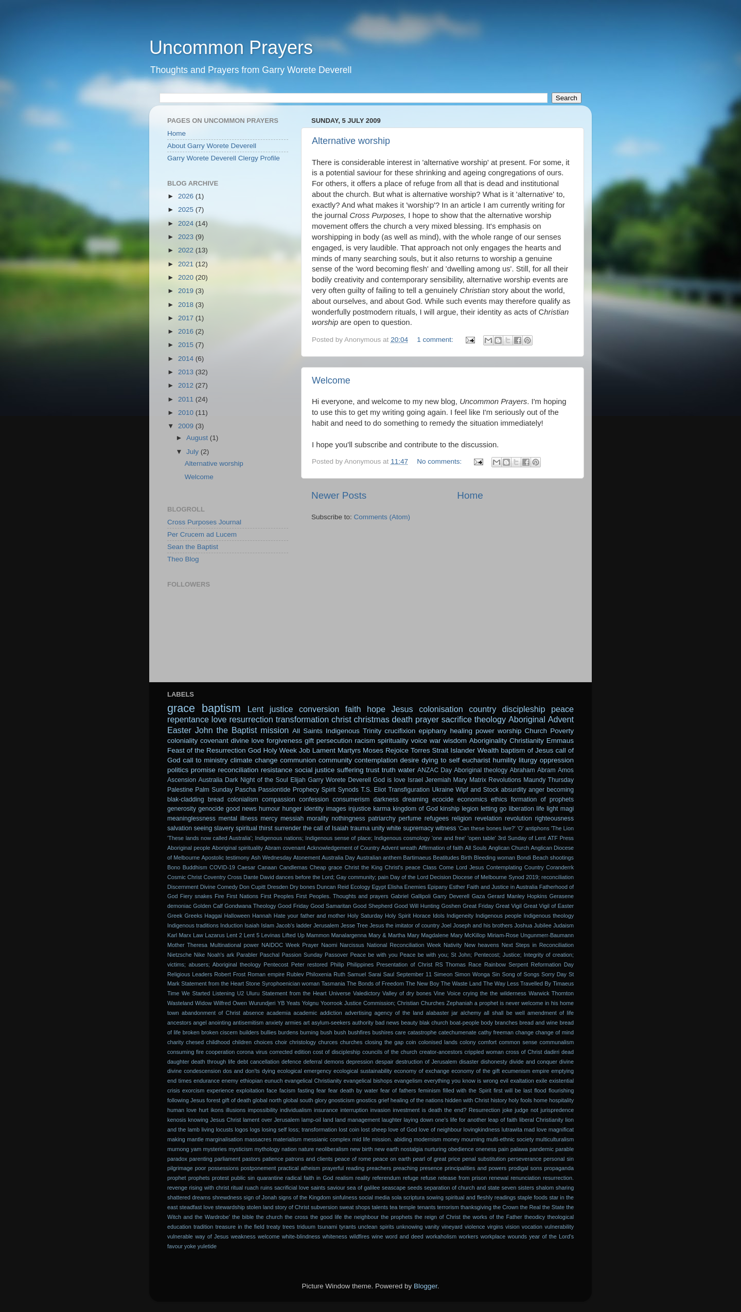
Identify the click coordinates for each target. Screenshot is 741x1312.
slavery (224, 828)
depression (359, 1062)
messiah (292, 818)
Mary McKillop (467, 935)
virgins (495, 1227)
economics (472, 799)
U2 (240, 993)
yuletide (207, 1246)
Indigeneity (460, 916)
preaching (405, 1168)
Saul (389, 974)
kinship (450, 808)
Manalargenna (349, 935)
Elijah (298, 779)
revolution (518, 818)
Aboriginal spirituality (237, 848)
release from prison (462, 1178)
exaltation (522, 1081)
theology (490, 719)
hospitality (561, 1100)
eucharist (476, 760)
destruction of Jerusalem (426, 1062)
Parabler (247, 955)
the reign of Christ (438, 1217)
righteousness (554, 818)
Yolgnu (310, 1003)
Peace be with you (373, 955)
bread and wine (538, 1022)
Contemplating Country (515, 867)
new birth (361, 1149)
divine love (247, 740)
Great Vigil (509, 906)
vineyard (452, 1227)
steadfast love (196, 1207)
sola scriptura (408, 1197)
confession (314, 799)
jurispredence (557, 1110)
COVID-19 (222, 867)
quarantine (270, 1178)
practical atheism (299, 1168)
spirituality (393, 740)
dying (268, 1071)
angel (199, 1022)
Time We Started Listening (201, 993)
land (328, 1120)
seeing (203, 828)
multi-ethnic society (510, 1139)
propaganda (559, 1168)
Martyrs (349, 750)
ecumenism (516, 1071)
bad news (387, 1022)
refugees (437, 818)
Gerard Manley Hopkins (517, 896)
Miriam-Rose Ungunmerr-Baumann (530, 935)
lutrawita (512, 1129)
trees (289, 1227)
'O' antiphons (533, 828)
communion (298, 760)
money (451, 1139)
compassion (278, 799)
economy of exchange (422, 1071)
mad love (535, 1129)
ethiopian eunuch (261, 1081)
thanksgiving (476, 1207)
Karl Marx (179, 935)
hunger (292, 808)
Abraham (522, 770)
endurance (206, 1081)
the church (269, 1217)
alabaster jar (442, 1013)
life (540, 808)
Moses (373, 750)
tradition (203, 1227)
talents (380, 1207)
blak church (433, 1022)
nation (288, 1149)
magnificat (561, 1129)
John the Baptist (226, 730)
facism (287, 1090)
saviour (336, 1188)
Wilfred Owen (230, 1003)
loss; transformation (312, 1129)
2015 (187, 345)
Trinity (372, 731)
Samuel (356, 974)
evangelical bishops (368, 1081)
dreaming (415, 799)
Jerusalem (326, 925)
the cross (296, 1217)
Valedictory (366, 993)
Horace (422, 916)
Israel (415, 779)
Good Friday (293, 906)
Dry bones (302, 887)
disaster (469, 1062)
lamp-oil (311, 1120)
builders (249, 1032)
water (406, 770)
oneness (486, 1149)
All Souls (476, 848)
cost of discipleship (336, 1052)
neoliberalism (332, 1149)
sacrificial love (291, 1188)
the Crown (505, 1207)
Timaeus (563, 983)
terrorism (448, 1207)
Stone (252, 983)
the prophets (396, 1217)
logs (255, 1129)
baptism (221, 708)
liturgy (528, 760)
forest (213, 1100)
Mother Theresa (187, 945)
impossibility (262, 1110)
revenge (177, 1188)
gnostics (366, 1100)
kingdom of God (415, 808)
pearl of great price (436, 1159)
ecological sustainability (362, 1071)
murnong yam (184, 1149)
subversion (324, 1207)
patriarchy (381, 818)
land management (357, 1120)
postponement (258, 1168)
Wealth (488, 750)
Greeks (193, 916)
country (482, 709)
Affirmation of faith (440, 848)
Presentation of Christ (405, 964)
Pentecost (275, 964)
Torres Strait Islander (443, 750)
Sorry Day (554, 974)
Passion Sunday (301, 955)
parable (564, 1149)
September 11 (414, 974)
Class (430, 867)
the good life (326, 1217)
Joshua (523, 925)
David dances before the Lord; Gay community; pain (324, 877)
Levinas (270, 935)
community (335, 760)
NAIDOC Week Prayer (290, 945)
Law (198, 935)
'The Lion (562, 828)
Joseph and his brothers (483, 925)
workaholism (441, 1236)
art (306, 1022)
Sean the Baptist (192, 547)
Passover (336, 955)
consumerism (350, 799)
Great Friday (478, 906)
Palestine (180, 789)
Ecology (360, 887)
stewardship (230, 1207)
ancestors (179, 1022)
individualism (296, 1110)
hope (376, 709)
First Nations (242, 896)
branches (506, 1022)
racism (365, 740)
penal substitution (484, 1159)
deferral (312, 1062)
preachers (378, 1168)
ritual (237, 1188)
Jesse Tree (354, 925)
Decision (440, 877)
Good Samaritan (330, 906)
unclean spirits (376, 1227)
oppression (557, 760)
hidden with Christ (467, 1100)
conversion (319, 709)
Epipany (438, 887)
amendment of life (550, 1013)
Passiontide (274, 789)
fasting (306, 1090)
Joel (446, 925)
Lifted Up (293, 935)
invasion (380, 1110)
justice (281, 709)
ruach (252, 1188)
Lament (324, 750)
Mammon (317, 935)
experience (220, 1090)
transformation (302, 719)
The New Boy (422, 983)
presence (431, 1168)
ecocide (443, 799)
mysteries (214, 1149)
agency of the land (399, 1013)
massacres (257, 1139)
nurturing (436, 1149)
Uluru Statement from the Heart (286, 993)
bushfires (359, 1032)
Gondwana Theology (250, 906)
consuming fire (185, 1052)
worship (510, 731)
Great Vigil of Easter (548, 906)
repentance (188, 719)
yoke (190, 1246)
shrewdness (227, 1197)
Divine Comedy (219, 887)
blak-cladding (185, 799)
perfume (409, 818)
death (402, 719)
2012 (187, 385)
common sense (518, 1042)
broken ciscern (219, 1032)
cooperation (220, 1052)
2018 (187, 304)
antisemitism (248, 1022)
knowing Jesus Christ (214, 1120)
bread (216, 799)
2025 (187, 209)
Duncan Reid (332, 887)
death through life (213, 1062)
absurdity (513, 789)
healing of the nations (417, 1100)
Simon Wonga (472, 974)
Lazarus (214, 935)
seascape (393, 1188)
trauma (360, 828)
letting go (493, 808)
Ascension (181, 779)
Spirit (328, 789)
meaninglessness (191, 818)
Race (474, 964)
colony (467, 1042)
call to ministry (205, 760)
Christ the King (364, 867)
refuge (411, 1178)
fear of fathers (398, 1090)
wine (377, 1236)
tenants (426, 1207)
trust (372, 770)
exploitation (250, 1090)
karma (382, 808)
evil (504, 1081)
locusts (224, 1129)
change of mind (554, 1032)
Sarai (374, 974)
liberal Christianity (541, 1120)
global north (267, 1100)
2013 (187, 372)
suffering (350, 770)
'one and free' (449, 838)
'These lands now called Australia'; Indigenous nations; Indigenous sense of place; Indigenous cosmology (298, 838)
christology (302, 1042)
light (552, 808)
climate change (254, 760)
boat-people (464, 1022)
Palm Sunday (214, 789)
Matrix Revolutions (495, 779)
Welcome (331, 380)
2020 (187, 277)
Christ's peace (403, 867)
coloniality (182, 740)
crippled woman (484, 1052)
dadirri (551, 1052)
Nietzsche (179, 955)
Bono (173, 867)
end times (179, 1081)
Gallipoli (420, 896)
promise (203, 770)
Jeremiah (438, 779)
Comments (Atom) (382, 517)
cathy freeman (496, 1032)
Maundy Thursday (548, 779)
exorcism (193, 1090)
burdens (288, 1032)
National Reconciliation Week (404, 945)
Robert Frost (229, 974)
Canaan (267, 867)
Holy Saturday (365, 916)
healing (461, 731)
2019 (187, 291)
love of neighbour (440, 1129)
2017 (187, 318)
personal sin (558, 1159)
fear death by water (353, 1090)
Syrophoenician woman (291, 983)
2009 (187, 426)
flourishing (561, 1090)
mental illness (238, 818)
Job (304, 750)
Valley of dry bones (406, 993)
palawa (519, 1149)
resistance (277, 770)
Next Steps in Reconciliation (538, 945)
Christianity (526, 740)
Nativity (453, 945)
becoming (560, 789)
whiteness (335, 1236)
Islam (267, 925)
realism (345, 1178)
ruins (266, 1188)
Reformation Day (552, 964)
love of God (402, 1129)
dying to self (440, 760)
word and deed (404, 1236)
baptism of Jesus (527, 750)
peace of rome (352, 1159)
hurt (203, 1110)
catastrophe (422, 1032)
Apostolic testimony (225, 857)
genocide (210, 808)
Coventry (214, 877)
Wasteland (180, 1003)
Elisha (394, 887)
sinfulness (344, 1197)
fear (321, 1090)
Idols (439, 916)
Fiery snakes (196, 896)
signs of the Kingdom (304, 1197)
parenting (201, 1159)
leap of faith (502, 1120)
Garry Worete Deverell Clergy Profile (223, 158)
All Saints (307, 731)
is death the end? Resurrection (461, 1110)
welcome (269, 1236)
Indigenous (343, 731)
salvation (179, 828)
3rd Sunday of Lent (521, 838)
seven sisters (518, 1188)
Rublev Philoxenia (309, 974)
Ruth (339, 974)
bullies (268, 1032)
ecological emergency (304, 1071)
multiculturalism (555, 1139)
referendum (386, 1178)
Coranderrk (560, 867)
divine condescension (194, 1071)
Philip (337, 964)
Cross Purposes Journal (204, 522)
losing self (274, 1129)
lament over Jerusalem (271, 1120)
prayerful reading (343, 1168)
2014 (187, 358)
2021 (187, 264)
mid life (361, 1139)
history (498, 1100)
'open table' (482, 838)
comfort (487, 1042)
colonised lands (437, 1042)
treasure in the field (240, 1227)
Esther (457, 887)
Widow (203, 1003)
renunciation (525, 1178)
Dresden (277, 887)
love (219, 719)
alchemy (471, 1013)
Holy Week (279, 750)
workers (469, 1236)
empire (540, 1071)
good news (241, 808)
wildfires (359, 1236)
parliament (227, 1159)
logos (241, 1129)
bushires (382, 1032)
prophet (176, 1178)
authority (362, 1022)
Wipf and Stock (477, 789)
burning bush (316, 1032)
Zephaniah (459, 1003)
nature (306, 1149)
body (487, 1022)
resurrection (251, 719)
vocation (532, 1227)
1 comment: (436, 339)
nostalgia (412, 1149)
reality (363, 1178)
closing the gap (384, 1042)
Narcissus (352, 945)
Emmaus (560, 740)
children (242, 1042)
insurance (326, 1110)
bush (340, 1032)
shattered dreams (188, 1197)
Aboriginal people (188, 848)
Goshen (451, 906)
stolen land (259, 1207)
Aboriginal (526, 719)
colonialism (242, 799)
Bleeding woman (494, 857)
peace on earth (392, 1159)
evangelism (408, 1081)
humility (505, 760)
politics (177, 770)
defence (291, 1062)
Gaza (478, 896)
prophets (199, 1178)
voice (419, 740)
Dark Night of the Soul (256, 779)
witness (445, 828)
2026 (187, 196)
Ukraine (442, 789)
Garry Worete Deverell (339, 779)
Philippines (360, 964)
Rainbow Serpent (506, 964)
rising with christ (209, 1188)
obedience (461, 1149)
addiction (331, 1013)
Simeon (443, 974)
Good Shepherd (373, 906)
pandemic (542, 1149)
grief (383, 1100)
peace (562, 709)
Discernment (183, 887)
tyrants (347, 1227)
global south (298, 1100)
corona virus (252, 1052)
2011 (187, 399)
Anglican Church (508, 848)
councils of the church (389, 1052)
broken (191, 1032)
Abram (546, 770)
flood (540, 1090)
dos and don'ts (241, 1071)
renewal (498, 1178)
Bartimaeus (417, 857)
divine (566, 1062)
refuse (428, 1178)
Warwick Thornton (551, 993)
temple (407, 1207)
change (525, 1032)
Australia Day (338, 857)
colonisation (441, 709)
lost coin (349, 1129)
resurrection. (558, 1178)
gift (309, 740)
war (435, 740)
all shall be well (504, 1013)
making (176, 1139)
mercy (268, 818)
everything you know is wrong (461, 1081)
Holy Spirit (398, 916)
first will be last (512, 1090)
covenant (214, 740)
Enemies (415, 887)
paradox (177, 1159)
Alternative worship (351, 141)
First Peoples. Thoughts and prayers (342, 896)
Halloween (237, 916)
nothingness (348, 818)
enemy (230, 1081)
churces (328, 1042)
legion (470, 808)
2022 (187, 250)
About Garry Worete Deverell (211, 146)
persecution (334, 740)
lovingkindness (482, 1129)
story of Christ (292, 1207)
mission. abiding (392, 1139)
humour (269, 808)
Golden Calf (208, 906)
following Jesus (186, 1100)
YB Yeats (288, 1003)
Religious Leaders (189, 974)
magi (567, 808)
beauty (409, 1022)
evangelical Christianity (313, 1081)
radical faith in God (309, 1178)
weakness (243, 1236)
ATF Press (561, 838)
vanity (432, 1227)
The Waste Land (461, 983)
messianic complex (326, 1139)
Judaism (563, 925)
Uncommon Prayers (231, 47)
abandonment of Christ (211, 1013)
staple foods (532, 1197)
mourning (473, 1139)
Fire (219, 896)
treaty (273, 1227)
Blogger (425, 1286)
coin (411, 1042)
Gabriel (400, 896)
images (336, 808)
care (400, 1032)
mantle (195, 1139)
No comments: (440, 461)
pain (503, 1149)
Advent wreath (399, 848)
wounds (517, 1236)
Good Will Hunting (416, 906)
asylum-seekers (330, 1022)
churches (351, 1042)
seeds (415, 1188)
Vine (439, 993)
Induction (231, 925)
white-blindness (301, 1236)
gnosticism (341, 1100)
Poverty (562, 731)
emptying (562, 1071)
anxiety (274, 1022)
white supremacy (409, 828)
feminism (429, 1090)
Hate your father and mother (309, 916)
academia (279, 1013)
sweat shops (354, 1207)
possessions (223, 1168)
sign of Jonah (260, 1197)
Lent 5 (251, 935)
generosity (181, 808)
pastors (251, 1159)
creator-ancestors (441, 1052)
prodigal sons (525, 1168)
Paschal (269, 955)
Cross (234, 877)
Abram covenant (284, 848)
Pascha (245, 789)
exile (541, 1081)
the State (553, 1207)
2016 (187, 331)
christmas (371, 719)
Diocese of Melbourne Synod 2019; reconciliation (513, 877)
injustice (359, 808)
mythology (267, 1149)
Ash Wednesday (271, 857)
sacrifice (457, 719)
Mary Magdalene (428, 935)
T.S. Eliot (373, 789)
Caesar (246, 867)
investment (406, 1110)
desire (409, 760)
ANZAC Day (434, 770)
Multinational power (234, 945)
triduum (306, 1227)
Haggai (213, 916)
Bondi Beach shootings (545, 857)
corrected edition (290, 1052)
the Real (530, 1207)
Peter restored (309, 964)
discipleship (523, 709)
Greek (174, 916)
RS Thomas (450, 964)
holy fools (520, 1100)
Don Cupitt (252, 887)
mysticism (240, 1149)
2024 (187, 223)
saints (318, 1188)
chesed (195, 1042)
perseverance (524, 1159)
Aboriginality (488, 740)
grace (181, 708)
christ (341, 719)
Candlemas (293, 867)
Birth (466, 857)
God (254, 750)
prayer (427, 719)
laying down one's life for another (444, 1120)
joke (507, 1110)
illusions (235, 1110)
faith (353, 709)
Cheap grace (326, 867)
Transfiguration (409, 789)
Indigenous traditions (193, 925)
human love (182, 1110)
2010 (187, 412)
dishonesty (494, 1062)
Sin (496, 974)
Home (470, 495)
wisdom (455, 740)
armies (293, 1022)
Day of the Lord (409, 877)
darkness (386, 799)
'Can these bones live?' (487, 828)
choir (281, 1042)
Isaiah (251, 925)
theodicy (534, 1217)
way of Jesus (211, 1236)
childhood (218, 1042)
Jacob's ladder (294, 925)
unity (378, 828)
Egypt (379, 887)
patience (273, 1159)
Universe (340, 993)
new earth (387, 1149)
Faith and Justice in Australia (502, 887)
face (272, 1090)
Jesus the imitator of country (404, 925)
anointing (219, 1022)
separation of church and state (462, 1188)
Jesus (402, 709)
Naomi (329, 945)
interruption (354, 1110)
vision (512, 1227)
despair (384, 1062)
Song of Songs (520, 974)
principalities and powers (475, 1168)
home (541, 1100)
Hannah (262, 916)
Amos (566, 770)
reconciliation (238, 770)
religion (462, 818)
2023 (187, 237)
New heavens (481, 945)
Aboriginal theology (480, 770)
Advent (561, 719)
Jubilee (542, 925)
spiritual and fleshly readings (480, 1197)
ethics (499, 799)
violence (475, 1227)
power (485, 731)
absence (253, 1013)
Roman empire (266, 974)
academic (305, 1013)
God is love (389, 779)
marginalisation (224, 1139)
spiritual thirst (254, 828)
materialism (287, 1139)
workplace (493, 1236)
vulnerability (559, 1227)
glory (321, 1100)
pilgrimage (180, 1168)
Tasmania (333, 983)
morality (318, 818)
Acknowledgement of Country (343, 848)
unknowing (409, 1227)
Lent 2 (234, 935)
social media (374, 1197)
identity (314, 808)
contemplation (376, 760)
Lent (256, 709)
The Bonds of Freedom (375, 983)
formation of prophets (542, 799)
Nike (199, 955)
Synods (348, 789)
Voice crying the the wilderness (486, 993)
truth (389, 770)
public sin (243, 1178)
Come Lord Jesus (461, 867)
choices (263, 1042)
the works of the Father (492, 1217)
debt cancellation (258, 1062)
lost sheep (374, 1129)
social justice (314, 770)
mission (274, 730)
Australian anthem (379, 857)
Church (536, 731)
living (207, 1129)
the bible (243, 1217)
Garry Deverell (451, 896)
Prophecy (306, 789)
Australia (210, 779)
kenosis (176, 1120)
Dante (250, 877)
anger (536, 789)
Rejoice (397, 750)
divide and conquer (533, 1062)
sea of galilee (363, 1188)
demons (334, 1062)
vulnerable (180, 1236)
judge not (526, 1110)
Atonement (306, 857)
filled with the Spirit (467, 1090)
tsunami (327, 1227)
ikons (216, 1110)
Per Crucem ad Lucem (202, 534)
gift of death (236, 1100)
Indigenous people (498, 916)
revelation (488, 818)
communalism (557, 1042)
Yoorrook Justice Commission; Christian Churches (383, 1003)
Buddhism (195, 867)
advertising (358, 1013)
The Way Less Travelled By (517, 983)
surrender (287, 828)
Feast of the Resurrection (206, 750)
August (198, 438)
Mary (460, 779)
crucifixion (399, 731)
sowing (435, 1197)
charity (175, 1042)
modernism (427, 1139)
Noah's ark (221, 955)
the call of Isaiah (325, 828)
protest (220, 1178)
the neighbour (361, 1217)
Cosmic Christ (184, 877)
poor (200, 1168)
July (193, 451)
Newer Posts (338, 495)
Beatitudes (446, 857)
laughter (392, 1120)
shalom (545, 1188)
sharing (565, 1188)
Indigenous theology (548, 916)
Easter (179, 730)
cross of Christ (524, 1052)
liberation (521, 808)
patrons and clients (309, 1159)
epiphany (432, 731)
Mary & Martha (386, 935)
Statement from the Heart (212, 983)
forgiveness (284, 740)
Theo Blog (183, 559)
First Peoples (276, 896)
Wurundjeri (262, 1003)
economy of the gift (475, 1071)
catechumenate (457, 1032)
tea (393, 1207)
